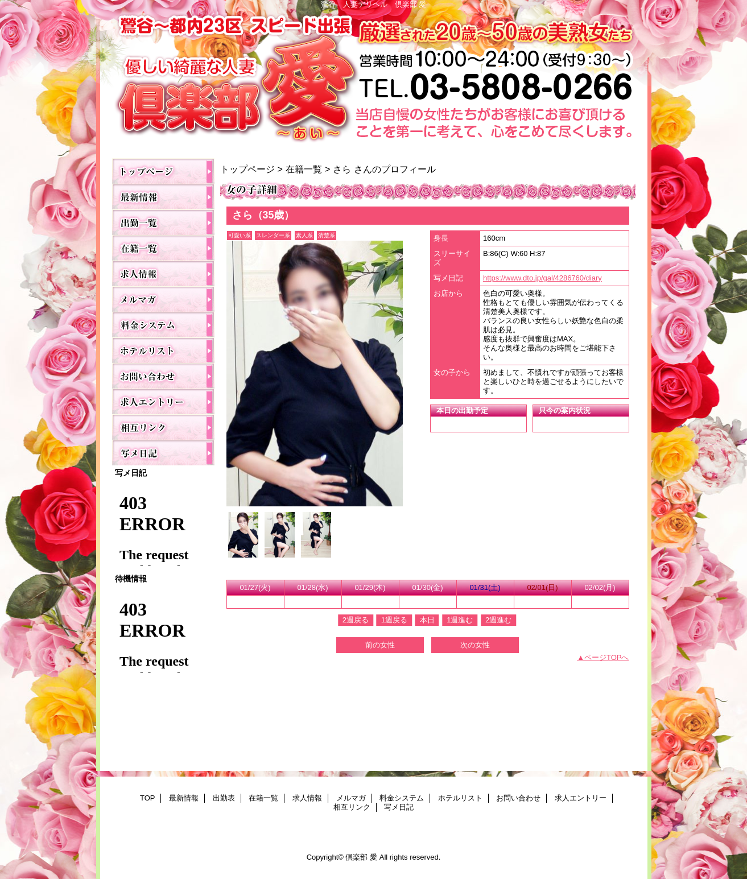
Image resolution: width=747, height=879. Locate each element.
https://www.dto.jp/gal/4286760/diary (542, 278)
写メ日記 (163, 452)
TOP (163, 171)
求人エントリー (163, 401)
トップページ (247, 169)
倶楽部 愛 (373, 80)
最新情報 (163, 196)
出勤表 (163, 222)
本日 (427, 620)
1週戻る (394, 620)
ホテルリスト (163, 350)
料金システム (163, 324)
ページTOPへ (606, 657)
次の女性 (475, 645)
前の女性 (380, 645)
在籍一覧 (163, 248)
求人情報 (163, 273)
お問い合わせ (163, 376)
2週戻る (355, 620)
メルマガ (163, 299)
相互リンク (163, 427)
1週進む (460, 620)
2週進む (498, 620)
